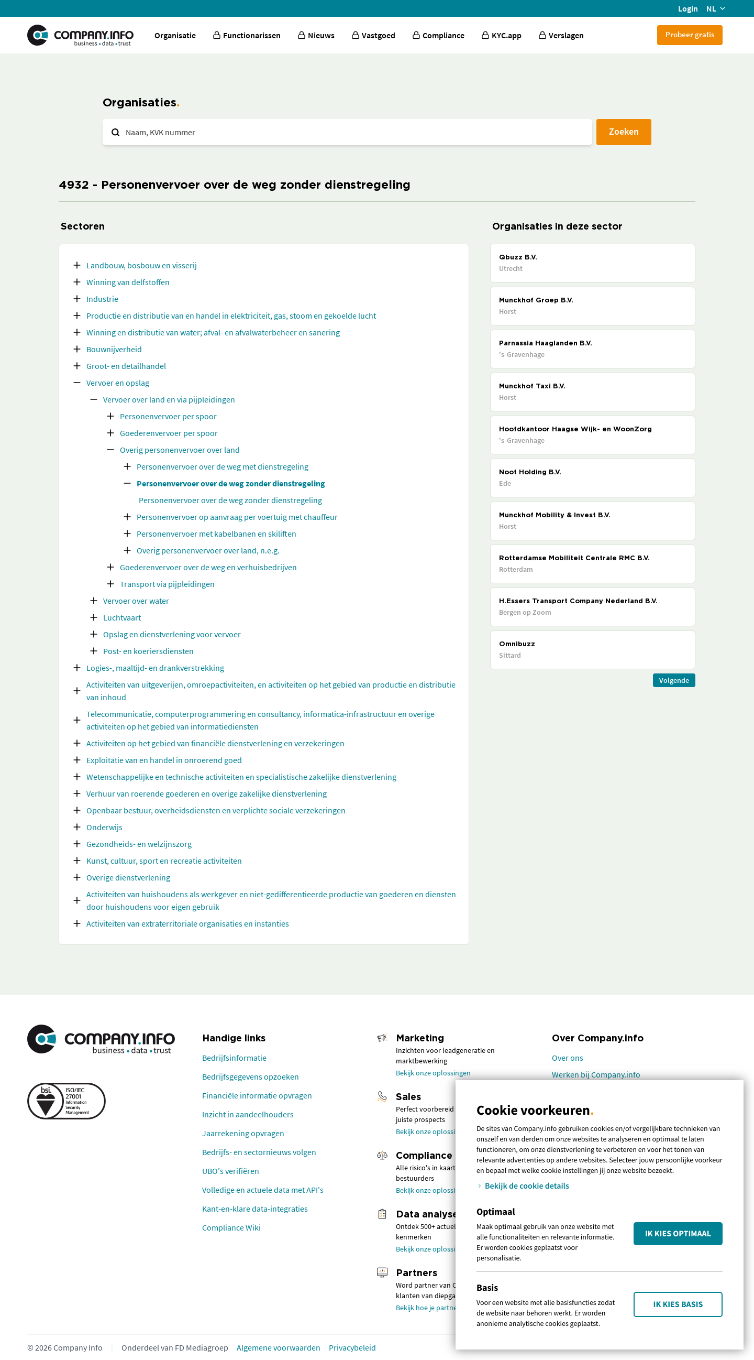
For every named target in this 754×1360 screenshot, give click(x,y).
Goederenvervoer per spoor (169, 433)
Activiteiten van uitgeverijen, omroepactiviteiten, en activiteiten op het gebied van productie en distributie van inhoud (271, 690)
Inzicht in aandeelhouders (248, 1114)
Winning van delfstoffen (128, 282)
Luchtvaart (122, 617)
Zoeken (624, 131)
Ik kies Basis (678, 1304)
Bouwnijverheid (114, 349)
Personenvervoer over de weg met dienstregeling (222, 466)
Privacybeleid (352, 1347)
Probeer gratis (690, 34)
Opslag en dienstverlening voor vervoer (172, 634)
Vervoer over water (136, 600)
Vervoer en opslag (117, 382)
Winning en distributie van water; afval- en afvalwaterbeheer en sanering (213, 332)
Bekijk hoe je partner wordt (438, 1307)
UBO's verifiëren (230, 1171)
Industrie (102, 298)
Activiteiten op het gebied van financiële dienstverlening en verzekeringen (215, 743)
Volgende (674, 680)
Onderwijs (104, 827)
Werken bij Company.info (596, 1074)
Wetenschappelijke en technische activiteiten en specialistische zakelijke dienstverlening (241, 776)
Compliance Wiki (231, 1227)
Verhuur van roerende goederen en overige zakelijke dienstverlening (206, 793)
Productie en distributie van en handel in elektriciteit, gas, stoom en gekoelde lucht (231, 315)
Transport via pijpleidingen (167, 584)
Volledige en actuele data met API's (263, 1189)
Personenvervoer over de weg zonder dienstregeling (231, 483)
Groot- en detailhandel (126, 366)
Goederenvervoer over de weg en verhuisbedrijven (208, 567)
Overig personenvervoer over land (180, 449)
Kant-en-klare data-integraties (255, 1208)
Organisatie (175, 35)
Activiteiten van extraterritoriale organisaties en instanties (187, 923)
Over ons (567, 1057)
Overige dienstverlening (128, 877)
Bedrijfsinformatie (234, 1057)
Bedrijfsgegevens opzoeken (250, 1076)
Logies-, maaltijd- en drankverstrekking (155, 667)
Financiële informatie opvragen (257, 1095)
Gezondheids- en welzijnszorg (139, 844)
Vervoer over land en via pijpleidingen (169, 399)
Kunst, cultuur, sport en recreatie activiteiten (164, 860)
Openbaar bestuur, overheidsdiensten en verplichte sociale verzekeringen (216, 810)
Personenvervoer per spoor (168, 416)
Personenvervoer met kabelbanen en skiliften (216, 533)
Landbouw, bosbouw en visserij (141, 265)
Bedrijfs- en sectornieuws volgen (259, 1152)
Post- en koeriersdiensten (148, 651)
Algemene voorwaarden (278, 1347)
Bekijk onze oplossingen (433, 1073)
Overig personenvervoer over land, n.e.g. (208, 550)
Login (688, 8)
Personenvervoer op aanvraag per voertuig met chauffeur (237, 517)
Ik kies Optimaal (678, 1233)
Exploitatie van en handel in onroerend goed (164, 760)
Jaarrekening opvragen (243, 1133)
